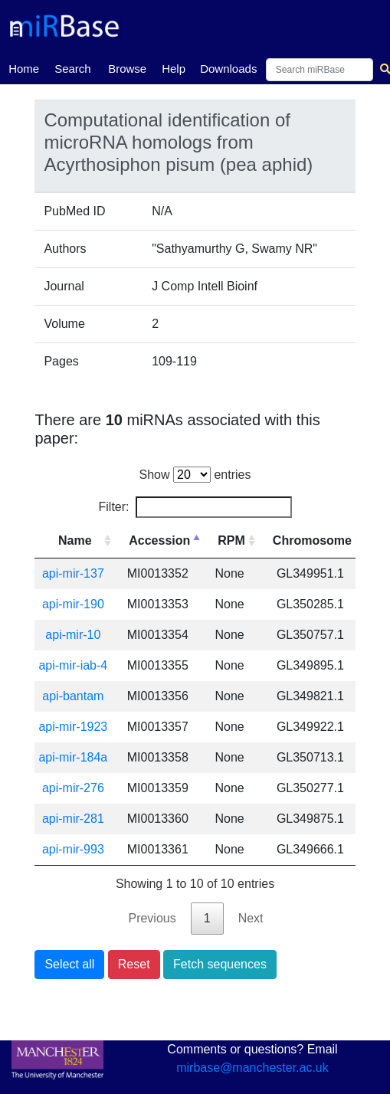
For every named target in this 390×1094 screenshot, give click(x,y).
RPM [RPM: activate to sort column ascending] (231, 540)
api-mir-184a (72, 757)
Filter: (195, 507)
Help (173, 68)
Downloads (228, 68)
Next (251, 918)
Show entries (195, 475)
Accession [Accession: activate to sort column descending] (159, 540)
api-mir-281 (73, 818)
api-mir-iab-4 (72, 665)
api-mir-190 (73, 604)
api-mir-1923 (72, 726)
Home (24, 67)
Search (72, 68)
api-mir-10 (72, 634)
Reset (134, 964)
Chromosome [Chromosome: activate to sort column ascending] (312, 540)
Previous (151, 918)
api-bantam (72, 696)
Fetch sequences (220, 964)
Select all (69, 964)
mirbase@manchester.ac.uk (252, 1067)
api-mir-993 (73, 849)
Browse (127, 68)
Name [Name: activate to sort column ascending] (75, 540)
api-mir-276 (73, 787)
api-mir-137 (73, 573)
